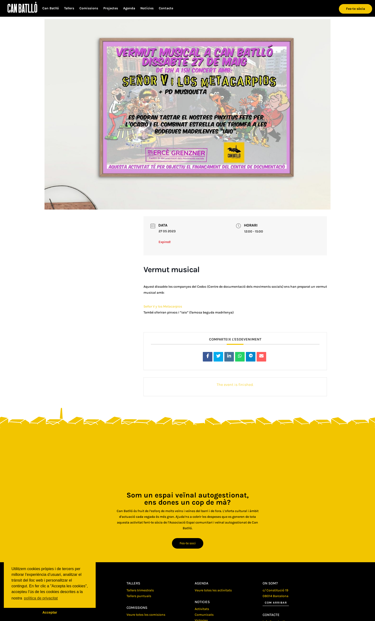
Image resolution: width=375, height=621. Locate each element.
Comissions (88, 8)
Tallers (69, 8)
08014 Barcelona (275, 596)
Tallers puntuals (139, 596)
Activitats (202, 609)
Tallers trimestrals (140, 590)
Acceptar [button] (49, 612)
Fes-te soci (188, 543)
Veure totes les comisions (146, 615)
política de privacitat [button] (41, 598)
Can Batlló (50, 8)
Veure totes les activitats (213, 590)
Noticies (202, 602)
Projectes (110, 8)
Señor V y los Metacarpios (162, 306)
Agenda (129, 8)
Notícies (147, 8)
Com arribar (276, 602)
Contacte (166, 8)
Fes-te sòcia (355, 9)
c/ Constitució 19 (275, 590)
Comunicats (204, 615)
